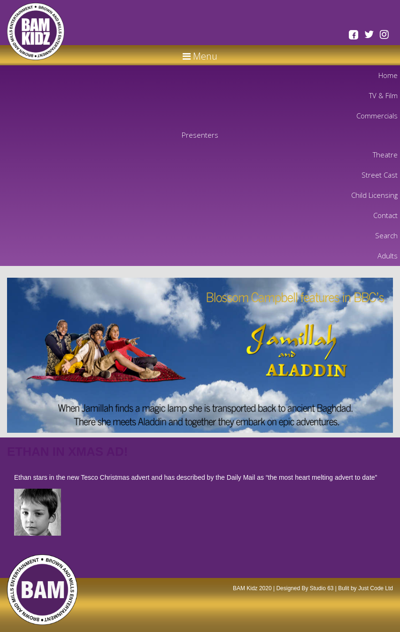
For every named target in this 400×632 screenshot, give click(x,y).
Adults (387, 255)
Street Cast (380, 174)
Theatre (385, 154)
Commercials (377, 115)
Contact (385, 215)
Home (388, 75)
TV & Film (383, 95)
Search (386, 235)
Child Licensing (374, 195)
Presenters (200, 135)
